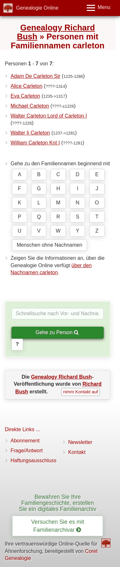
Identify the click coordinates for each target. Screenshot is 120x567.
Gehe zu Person (57, 332)
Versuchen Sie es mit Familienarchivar (57, 526)
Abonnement (25, 440)
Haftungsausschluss (33, 460)
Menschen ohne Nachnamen (49, 245)
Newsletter (80, 442)
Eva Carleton (25, 96)
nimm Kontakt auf (80, 391)
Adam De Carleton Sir (35, 76)
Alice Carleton (27, 86)
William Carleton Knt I (35, 142)
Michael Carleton (30, 106)
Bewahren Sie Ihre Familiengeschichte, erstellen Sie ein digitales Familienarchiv (57, 503)
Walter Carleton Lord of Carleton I (49, 116)
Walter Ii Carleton (30, 133)
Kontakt (76, 452)
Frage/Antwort (27, 450)
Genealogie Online (37, 8)
